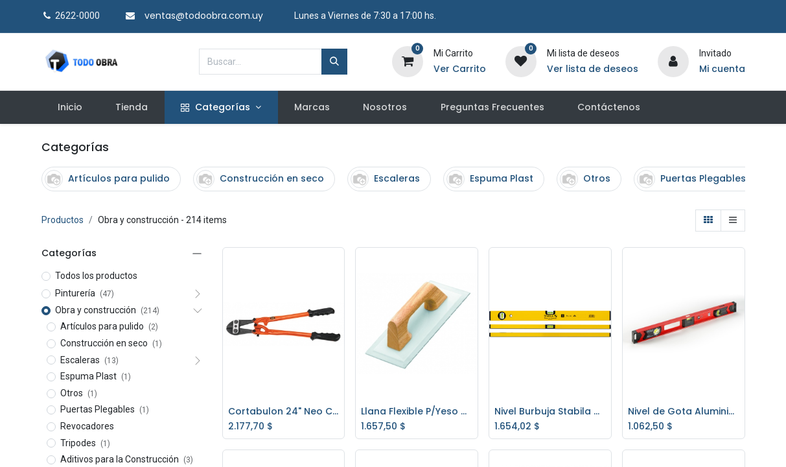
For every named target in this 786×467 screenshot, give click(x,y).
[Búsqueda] (334, 62)
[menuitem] (70, 108)
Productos (62, 220)
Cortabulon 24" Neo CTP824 (284, 411)
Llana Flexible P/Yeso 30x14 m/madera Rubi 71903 (416, 411)
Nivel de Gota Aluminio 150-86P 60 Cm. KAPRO (683, 411)
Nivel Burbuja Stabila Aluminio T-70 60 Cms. (550, 411)
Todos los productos (96, 275)
